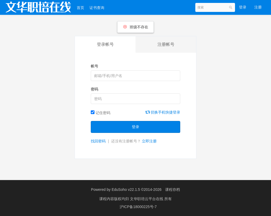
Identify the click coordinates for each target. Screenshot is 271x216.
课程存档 (172, 189)
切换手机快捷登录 (163, 112)
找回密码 (98, 141)
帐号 (94, 66)
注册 (258, 7)
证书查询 (96, 8)
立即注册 (149, 141)
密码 (94, 89)
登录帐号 (105, 44)
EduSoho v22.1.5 (126, 189)
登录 (242, 7)
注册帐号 (165, 44)
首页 (80, 8)
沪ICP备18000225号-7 (138, 207)
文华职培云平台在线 (147, 199)
